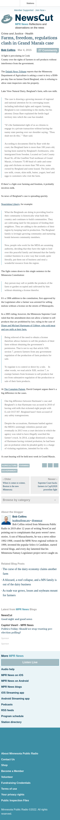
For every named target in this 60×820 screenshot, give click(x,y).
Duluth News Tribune (16, 71)
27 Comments (47, 50)
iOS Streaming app (12, 692)
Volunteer (7, 777)
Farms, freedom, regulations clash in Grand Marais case (29, 40)
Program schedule (12, 716)
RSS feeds (7, 710)
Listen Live (29, 662)
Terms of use (9, 788)
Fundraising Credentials (16, 783)
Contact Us (8, 759)
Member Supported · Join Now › (30, 10)
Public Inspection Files (15, 800)
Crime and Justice (12, 33)
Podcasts (7, 704)
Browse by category (16, 500)
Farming (24, 465)
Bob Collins (8, 50)
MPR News (21, 24)
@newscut (37, 520)
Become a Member (12, 771)
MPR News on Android (15, 681)
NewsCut (6, 615)
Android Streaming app (15, 698)
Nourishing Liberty (10, 204)
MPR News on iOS (12, 675)
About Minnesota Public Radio (19, 753)
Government (9, 470)
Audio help (8, 669)
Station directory (11, 722)
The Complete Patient (14, 389)
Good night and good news (16, 619)
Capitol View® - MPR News (17, 625)
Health (29, 33)
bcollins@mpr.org (21, 520)
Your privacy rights (12, 794)
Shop (4, 765)
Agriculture (9, 465)
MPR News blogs (11, 686)
